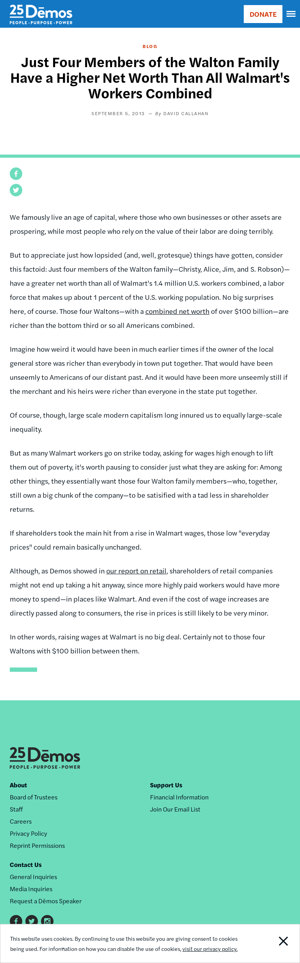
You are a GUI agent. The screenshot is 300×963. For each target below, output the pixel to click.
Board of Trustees (33, 796)
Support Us (166, 784)
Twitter (31, 921)
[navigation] (291, 14)
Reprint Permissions (37, 845)
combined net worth (177, 311)
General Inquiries (33, 876)
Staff (16, 809)
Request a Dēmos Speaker (46, 900)
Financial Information (179, 796)
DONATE (263, 14)
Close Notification (271, 943)
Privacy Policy (28, 833)
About (18, 784)
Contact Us (26, 864)
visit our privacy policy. (210, 948)
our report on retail (136, 570)
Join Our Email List (175, 809)
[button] (16, 173)
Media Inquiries (31, 888)
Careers (21, 821)
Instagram (47, 921)
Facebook (16, 921)
